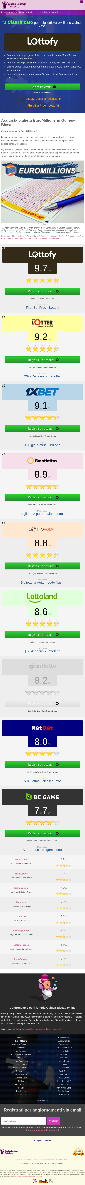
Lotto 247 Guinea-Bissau (21, 921)
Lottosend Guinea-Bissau (21, 906)
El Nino (21, 1085)
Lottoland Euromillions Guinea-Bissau (38, 639)
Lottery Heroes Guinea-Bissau (21, 949)
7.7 (37, 811)
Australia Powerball (21, 1072)
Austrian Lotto (21, 1082)
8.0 (37, 743)
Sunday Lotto (63, 1095)
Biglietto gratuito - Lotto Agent (38, 578)
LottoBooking (21, 959)
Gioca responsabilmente (46, 1160)
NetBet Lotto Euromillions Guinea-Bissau (38, 769)
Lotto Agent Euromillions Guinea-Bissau (38, 570)
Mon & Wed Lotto (63, 1092)
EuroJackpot (63, 1049)
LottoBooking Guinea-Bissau (21, 963)
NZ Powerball (21, 1055)
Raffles (62, 236)
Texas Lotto (64, 1099)
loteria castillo (21, 888)
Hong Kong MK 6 (64, 1085)
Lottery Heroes (21, 945)
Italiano (32, 12)
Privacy (34, 1160)
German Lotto (21, 1075)
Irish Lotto (64, 1062)
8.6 (37, 613)
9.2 (37, 338)
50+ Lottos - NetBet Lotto (38, 777)
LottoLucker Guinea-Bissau (21, 864)
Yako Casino (21, 874)
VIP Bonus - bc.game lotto (38, 845)
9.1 (37, 407)
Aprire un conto (45, 86)
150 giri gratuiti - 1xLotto (38, 441)
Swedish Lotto (21, 1099)
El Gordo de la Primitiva (21, 1059)
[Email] (23, 1121)
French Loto (64, 1072)
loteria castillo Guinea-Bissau (21, 892)
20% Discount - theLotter (38, 372)
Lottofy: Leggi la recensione (43, 103)
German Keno (21, 1089)
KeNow (21, 1092)
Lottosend (21, 902)
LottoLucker (21, 859)
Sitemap (65, 1160)
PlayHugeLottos (21, 931)
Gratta (53, 236)
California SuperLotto (21, 1049)
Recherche (58, 1160)
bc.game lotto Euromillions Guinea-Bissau (38, 838)
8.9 (37, 475)
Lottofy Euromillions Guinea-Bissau (38, 296)
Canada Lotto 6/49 (64, 1052)
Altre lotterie (6, 238)
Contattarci (27, 1160)
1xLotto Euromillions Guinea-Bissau (38, 433)
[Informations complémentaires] (42, 1130)
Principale (21, 12)
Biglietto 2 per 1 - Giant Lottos (38, 509)
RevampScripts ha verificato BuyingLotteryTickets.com (26, 1176)
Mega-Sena (64, 1065)
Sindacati (45, 236)
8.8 (37, 544)
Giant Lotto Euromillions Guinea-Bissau (38, 707)
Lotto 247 (21, 916)
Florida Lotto (21, 1052)
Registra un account (37, 289)
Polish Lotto (21, 1095)
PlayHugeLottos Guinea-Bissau (21, 935)
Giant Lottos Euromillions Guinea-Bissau (38, 502)
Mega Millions (18, 236)
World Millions (21, 1079)
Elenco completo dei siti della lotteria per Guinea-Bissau (37, 238)
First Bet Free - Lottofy (47, 91)
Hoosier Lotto (63, 1055)
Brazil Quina (64, 1082)
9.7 (37, 269)
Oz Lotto (63, 1059)
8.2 (37, 681)
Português (38, 1141)
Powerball (5, 236)
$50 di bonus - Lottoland (38, 647)
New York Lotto (21, 1065)
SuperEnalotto (64, 1045)
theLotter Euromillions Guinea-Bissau (38, 364)
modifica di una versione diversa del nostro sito (48, 1028)
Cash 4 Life (64, 1075)
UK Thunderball (21, 1069)
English (48, 1141)
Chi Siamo (20, 1160)
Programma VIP (74, 236)
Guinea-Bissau (8, 12)
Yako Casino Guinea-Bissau (21, 878)
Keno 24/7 (63, 1089)
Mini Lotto (64, 1079)
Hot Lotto (21, 1062)
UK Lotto (63, 1069)
